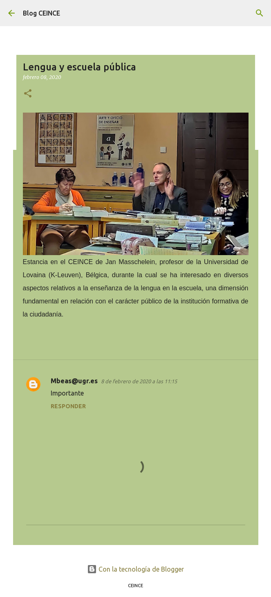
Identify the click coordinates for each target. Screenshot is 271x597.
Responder (68, 406)
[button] (28, 94)
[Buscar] (259, 13)
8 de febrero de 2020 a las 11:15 (139, 381)
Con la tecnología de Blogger (135, 569)
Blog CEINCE (41, 13)
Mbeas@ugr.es (74, 380)
